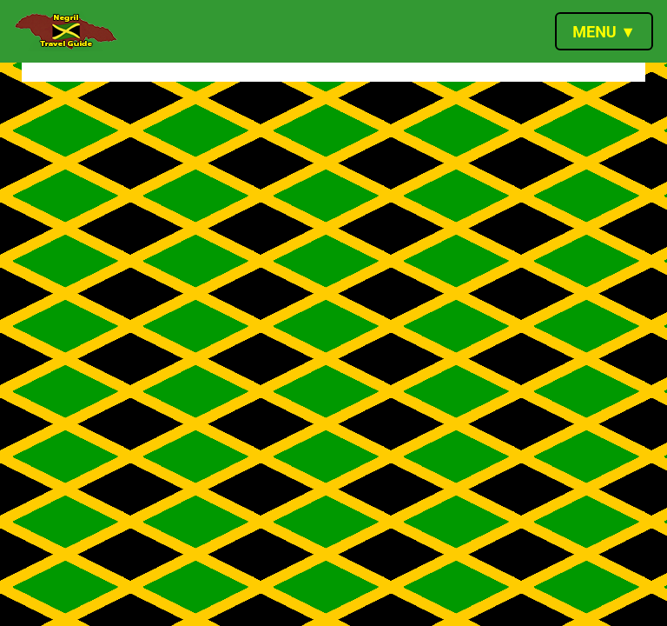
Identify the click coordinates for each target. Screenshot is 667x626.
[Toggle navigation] (604, 31)
